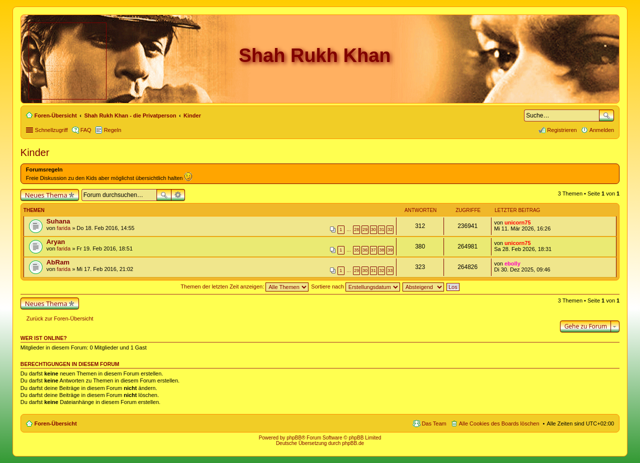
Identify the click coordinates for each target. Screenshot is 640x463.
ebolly (512, 263)
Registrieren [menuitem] (561, 130)
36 (365, 250)
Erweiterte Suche (178, 195)
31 (381, 229)
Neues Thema (46, 195)
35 (356, 250)
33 (390, 270)
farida (64, 228)
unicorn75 (517, 223)
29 (365, 229)
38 (381, 250)
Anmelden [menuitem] (602, 130)
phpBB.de (353, 443)
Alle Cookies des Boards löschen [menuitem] (499, 423)
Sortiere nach (355, 287)
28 (356, 229)
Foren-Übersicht (55, 423)
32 (390, 229)
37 (373, 250)
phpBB (294, 437)
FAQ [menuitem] (86, 130)
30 (373, 229)
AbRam (58, 262)
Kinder (35, 152)
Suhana (58, 221)
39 (390, 250)
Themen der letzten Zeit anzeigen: (244, 287)
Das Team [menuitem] (434, 423)
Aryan (55, 242)
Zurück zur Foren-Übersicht (60, 319)
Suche (606, 116)
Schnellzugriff (51, 130)
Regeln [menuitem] (113, 130)
